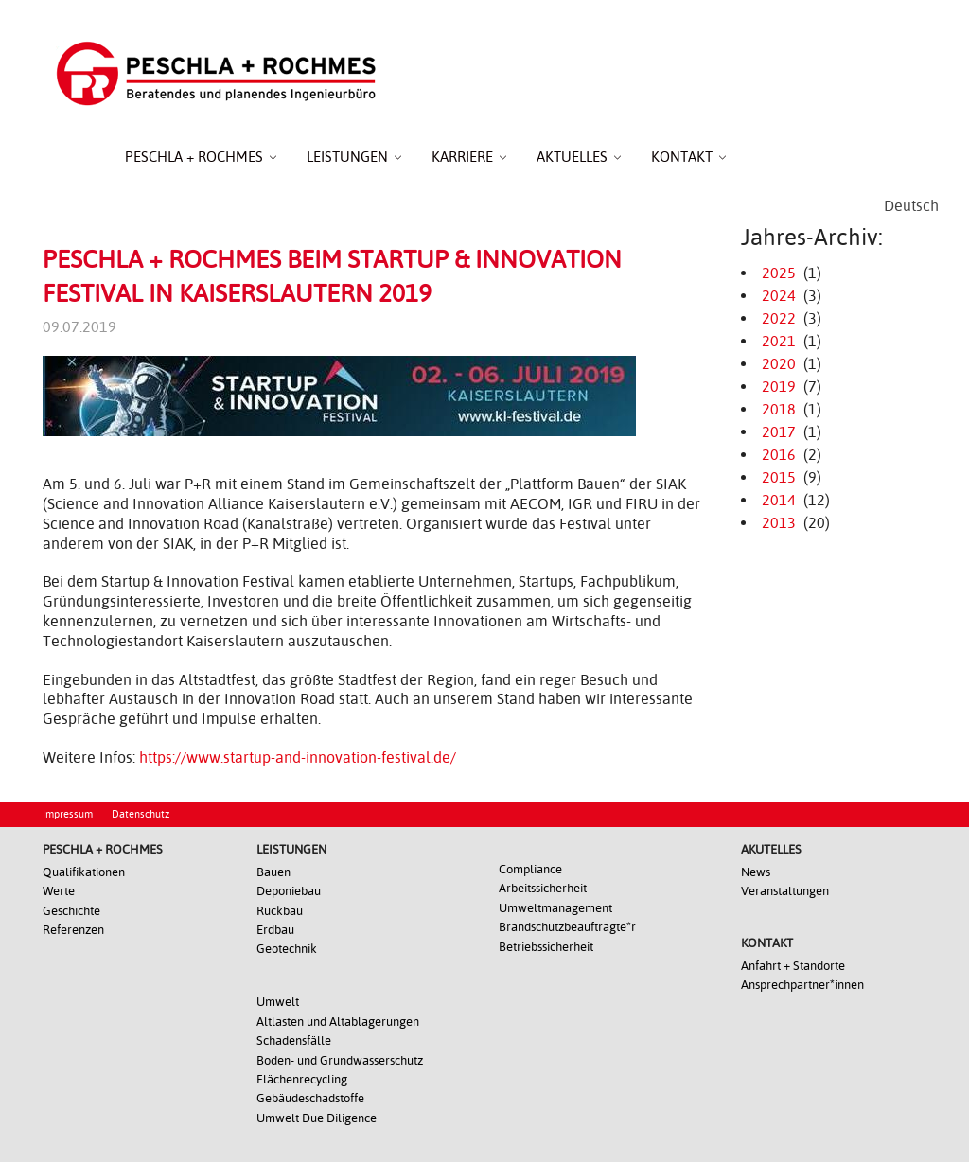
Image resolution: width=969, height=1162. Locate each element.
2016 (779, 455)
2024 (779, 296)
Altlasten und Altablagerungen (337, 1021)
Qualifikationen (84, 872)
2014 (779, 500)
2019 (779, 387)
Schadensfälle (293, 1040)
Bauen (273, 872)
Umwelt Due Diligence (316, 1118)
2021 (779, 341)
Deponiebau (288, 891)
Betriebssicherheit (546, 947)
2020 (779, 364)
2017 (779, 432)
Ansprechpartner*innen (802, 984)
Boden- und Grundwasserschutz (339, 1060)
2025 (779, 273)
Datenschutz (140, 814)
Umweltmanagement (555, 908)
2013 (779, 523)
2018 (779, 409)
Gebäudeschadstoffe (310, 1098)
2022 (779, 318)
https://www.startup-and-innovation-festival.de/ (297, 757)
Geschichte (71, 911)
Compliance (530, 869)
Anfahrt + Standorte (793, 966)
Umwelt (277, 1002)
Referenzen (73, 930)
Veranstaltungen (785, 891)
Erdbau (275, 930)
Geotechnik (286, 949)
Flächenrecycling (301, 1079)
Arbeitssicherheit (543, 888)
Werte (59, 891)
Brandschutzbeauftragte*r (567, 927)
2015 (779, 477)
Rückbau (279, 911)
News (755, 872)
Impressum (68, 814)
